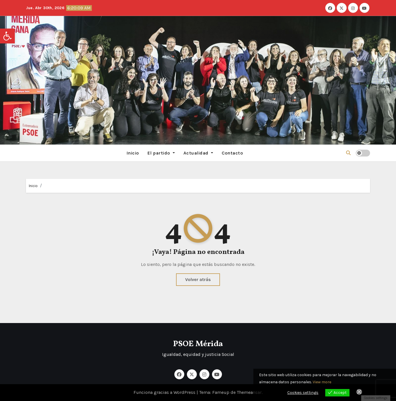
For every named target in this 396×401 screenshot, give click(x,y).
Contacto (232, 153)
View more (322, 382)
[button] (7, 36)
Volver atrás (198, 279)
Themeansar (249, 392)
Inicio (132, 153)
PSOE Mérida (198, 344)
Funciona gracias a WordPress (165, 392)
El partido (161, 153)
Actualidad (198, 153)
